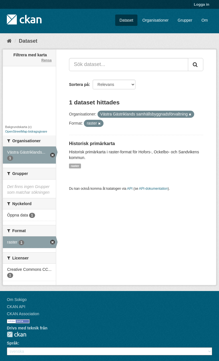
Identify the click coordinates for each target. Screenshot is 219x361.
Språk (12, 343)
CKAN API (16, 306)
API (130, 189)
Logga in (201, 4)
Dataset (126, 20)
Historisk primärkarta (92, 143)
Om (204, 20)
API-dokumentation (153, 189)
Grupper (185, 20)
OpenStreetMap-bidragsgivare (26, 131)
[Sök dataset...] (128, 64)
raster (75, 166)
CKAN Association (23, 314)
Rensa (46, 60)
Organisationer (155, 20)
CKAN (16, 334)
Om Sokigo (17, 299)
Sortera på (79, 84)
